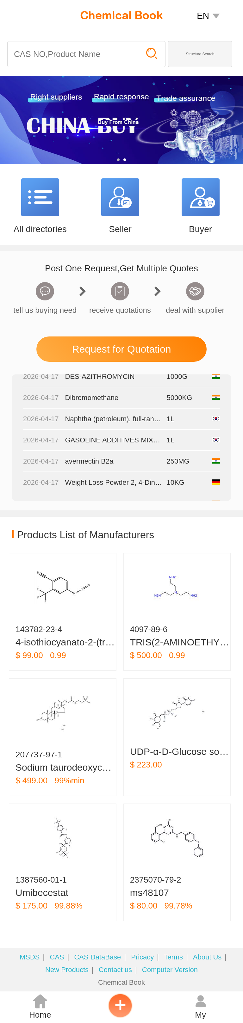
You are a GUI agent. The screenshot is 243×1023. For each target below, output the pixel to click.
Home (40, 1007)
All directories (40, 229)
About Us (207, 957)
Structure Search (200, 54)
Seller (120, 229)
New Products (67, 970)
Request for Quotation (121, 349)
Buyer (200, 229)
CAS (57, 957)
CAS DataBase (97, 957)
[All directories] (40, 199)
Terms (173, 957)
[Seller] (120, 199)
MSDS (30, 957)
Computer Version (170, 970)
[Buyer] (200, 199)
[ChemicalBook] (121, 15)
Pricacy (142, 957)
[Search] (74, 54)
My (201, 1007)
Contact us (115, 970)
